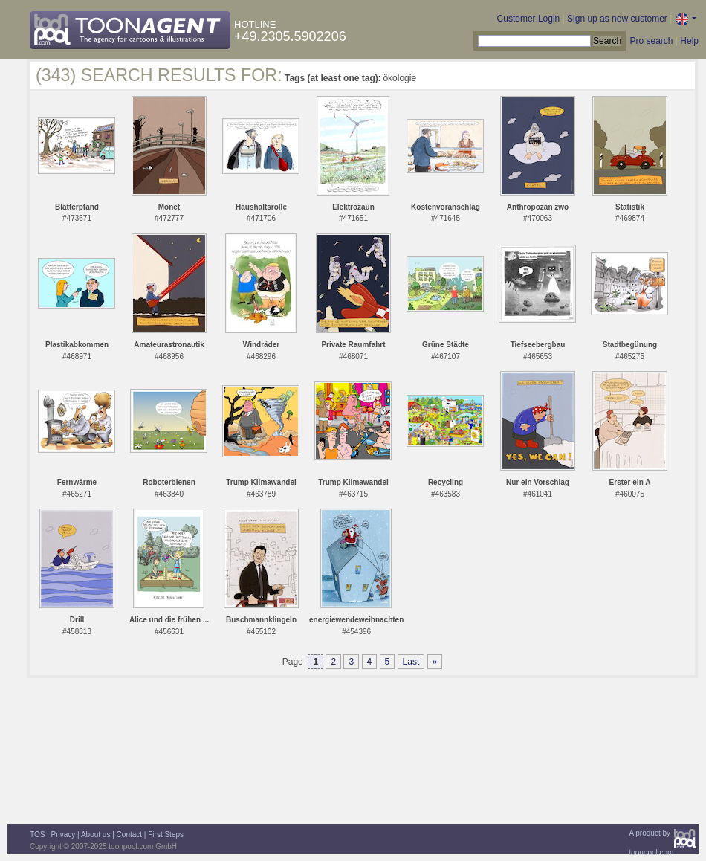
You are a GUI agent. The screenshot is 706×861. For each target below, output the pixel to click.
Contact (129, 835)
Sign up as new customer (617, 18)
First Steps (166, 835)
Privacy (63, 835)
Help (689, 41)
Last (411, 662)
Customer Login (528, 18)
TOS (37, 835)
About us (95, 835)
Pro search (651, 41)
